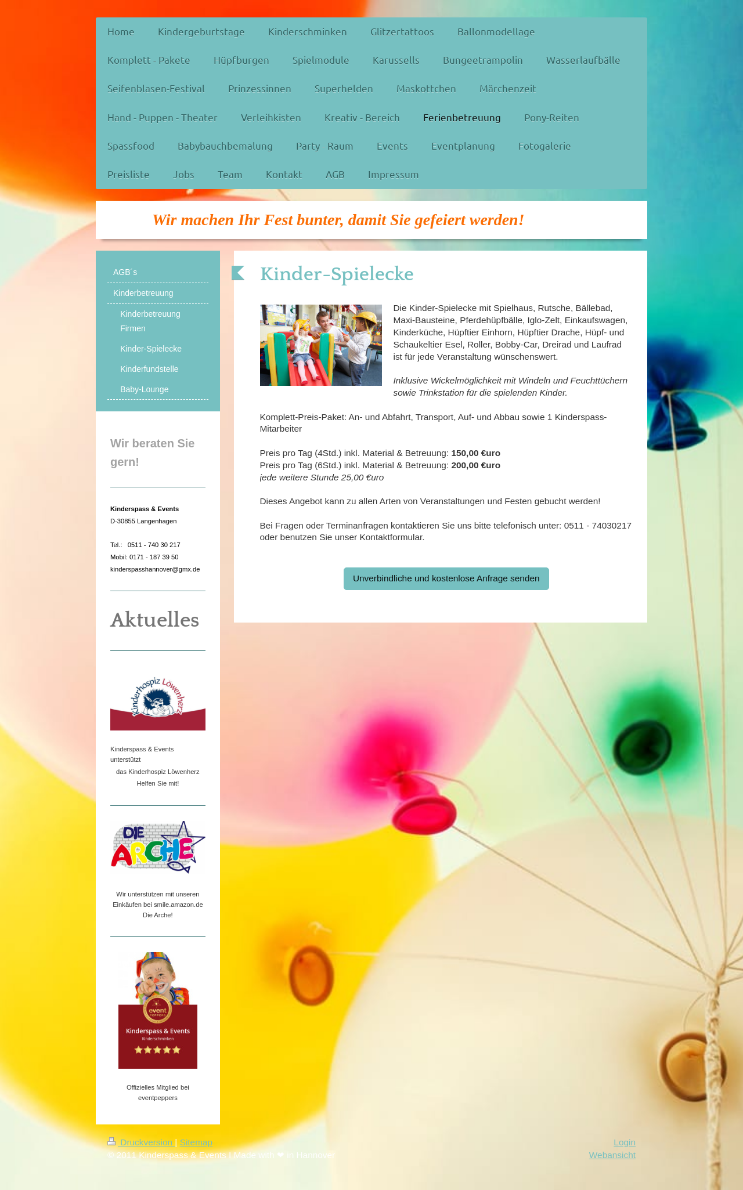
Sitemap (196, 1142)
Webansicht (612, 1155)
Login (625, 1142)
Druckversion (141, 1142)
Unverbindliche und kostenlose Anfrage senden (446, 578)
